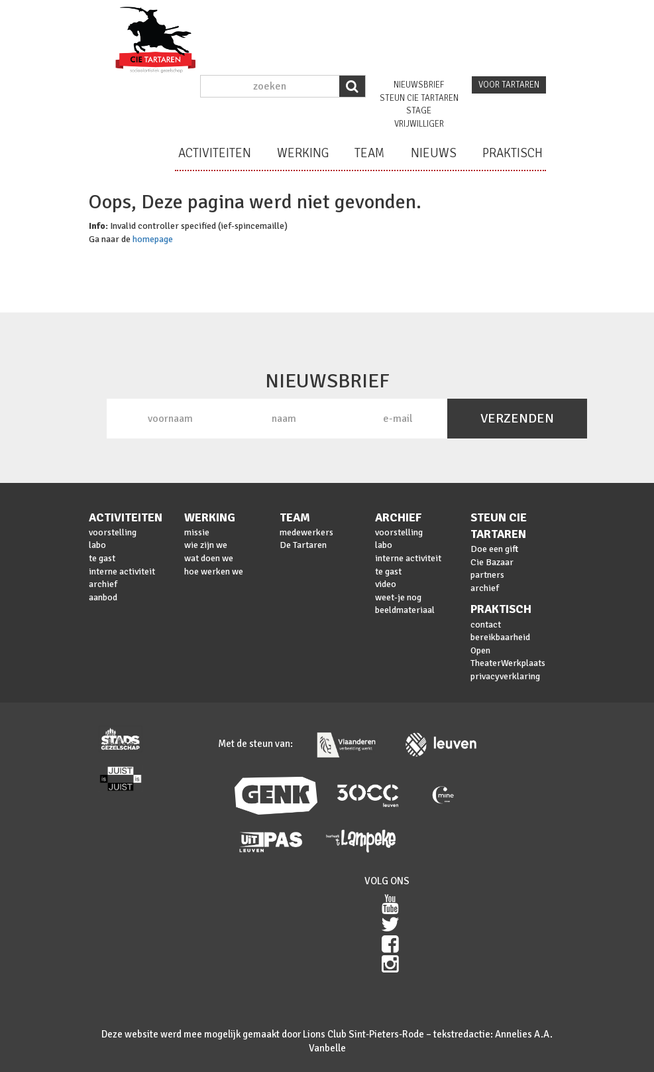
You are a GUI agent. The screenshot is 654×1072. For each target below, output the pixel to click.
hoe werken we (213, 571)
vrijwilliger (419, 124)
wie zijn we (205, 545)
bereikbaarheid (500, 637)
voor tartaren (508, 85)
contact (485, 624)
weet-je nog (398, 597)
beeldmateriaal (405, 610)
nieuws (434, 153)
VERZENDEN (517, 418)
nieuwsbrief (419, 85)
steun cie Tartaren (419, 98)
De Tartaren (303, 545)
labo (97, 545)
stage (418, 110)
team (369, 153)
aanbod (103, 597)
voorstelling (112, 532)
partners (487, 574)
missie (196, 532)
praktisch (512, 153)
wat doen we (208, 558)
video (385, 584)
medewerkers (306, 532)
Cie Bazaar (492, 562)
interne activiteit (122, 571)
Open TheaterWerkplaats (507, 657)
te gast (102, 558)
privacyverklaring (505, 676)
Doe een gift (494, 549)
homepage (153, 239)
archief (103, 584)
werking (303, 153)
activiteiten (214, 153)
